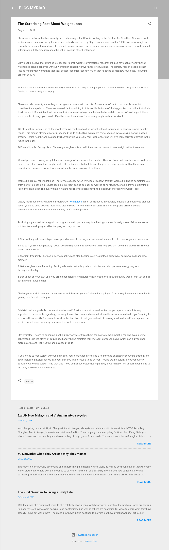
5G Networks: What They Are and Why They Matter (52, 454)
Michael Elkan (91, 541)
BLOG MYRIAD (32, 8)
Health (29, 381)
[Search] (156, 9)
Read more (144, 443)
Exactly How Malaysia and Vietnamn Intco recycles (52, 415)
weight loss (75, 201)
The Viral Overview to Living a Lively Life (45, 492)
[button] (149, 24)
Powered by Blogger (84, 534)
